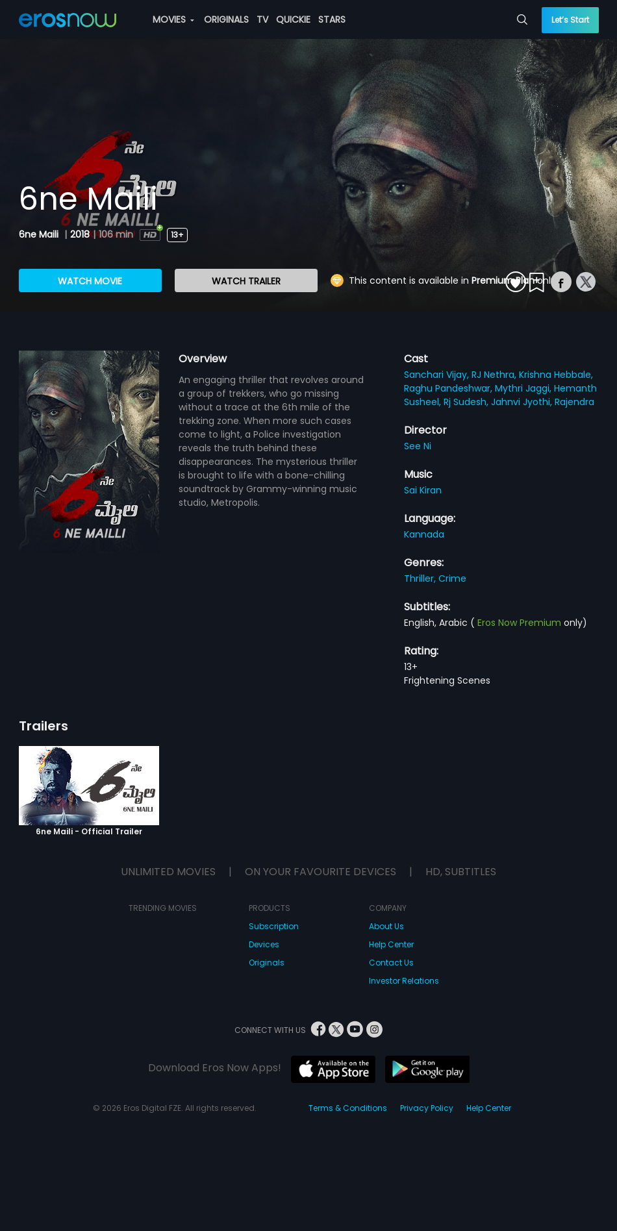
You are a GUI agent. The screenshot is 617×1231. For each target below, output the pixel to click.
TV (262, 19)
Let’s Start (570, 19)
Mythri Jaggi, (524, 388)
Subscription (274, 926)
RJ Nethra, (495, 374)
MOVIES (173, 19)
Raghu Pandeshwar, (449, 388)
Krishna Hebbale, (556, 374)
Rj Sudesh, (467, 401)
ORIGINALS (226, 19)
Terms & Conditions (347, 1107)
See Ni (417, 446)
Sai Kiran (423, 490)
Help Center (391, 944)
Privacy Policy (426, 1107)
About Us (386, 926)
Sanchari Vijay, (438, 374)
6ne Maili (40, 234)
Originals (266, 962)
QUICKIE (293, 19)
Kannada (424, 534)
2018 (80, 234)
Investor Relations (404, 980)
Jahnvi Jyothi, (523, 401)
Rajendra (574, 401)
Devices (264, 944)
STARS (332, 19)
